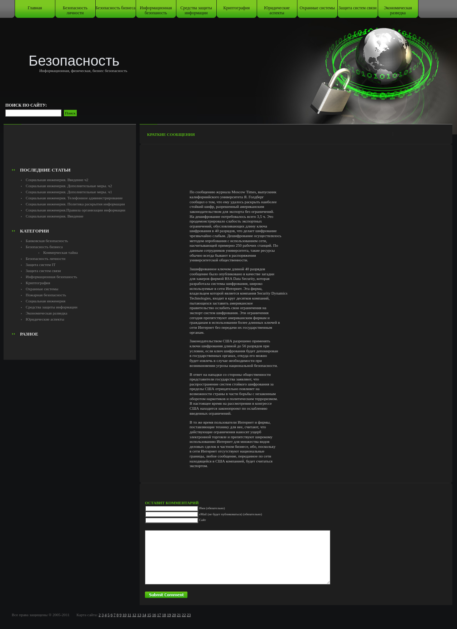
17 (159, 615)
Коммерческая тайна (60, 252)
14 (144, 615)
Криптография (237, 7)
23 (189, 615)
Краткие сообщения (171, 134)
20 (174, 615)
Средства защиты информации (196, 10)
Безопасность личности (75, 10)
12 (134, 615)
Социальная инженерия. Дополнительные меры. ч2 (69, 186)
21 (179, 615)
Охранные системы (317, 7)
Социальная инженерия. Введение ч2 (57, 180)
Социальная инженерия (45, 301)
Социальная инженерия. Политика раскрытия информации (75, 204)
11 (129, 615)
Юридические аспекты (277, 10)
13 (139, 615)
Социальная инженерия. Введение (54, 216)
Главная (34, 7)
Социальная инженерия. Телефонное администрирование (74, 198)
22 (184, 615)
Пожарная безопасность (46, 295)
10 (124, 615)
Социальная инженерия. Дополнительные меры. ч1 (69, 192)
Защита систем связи (357, 7)
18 (164, 615)
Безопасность (74, 60)
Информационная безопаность (156, 10)
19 (169, 615)
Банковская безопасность (47, 241)
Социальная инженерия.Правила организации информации (75, 210)
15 (149, 615)
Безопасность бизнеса (116, 7)
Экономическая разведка (398, 10)
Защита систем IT (41, 264)
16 (154, 615)
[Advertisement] (70, 148)
